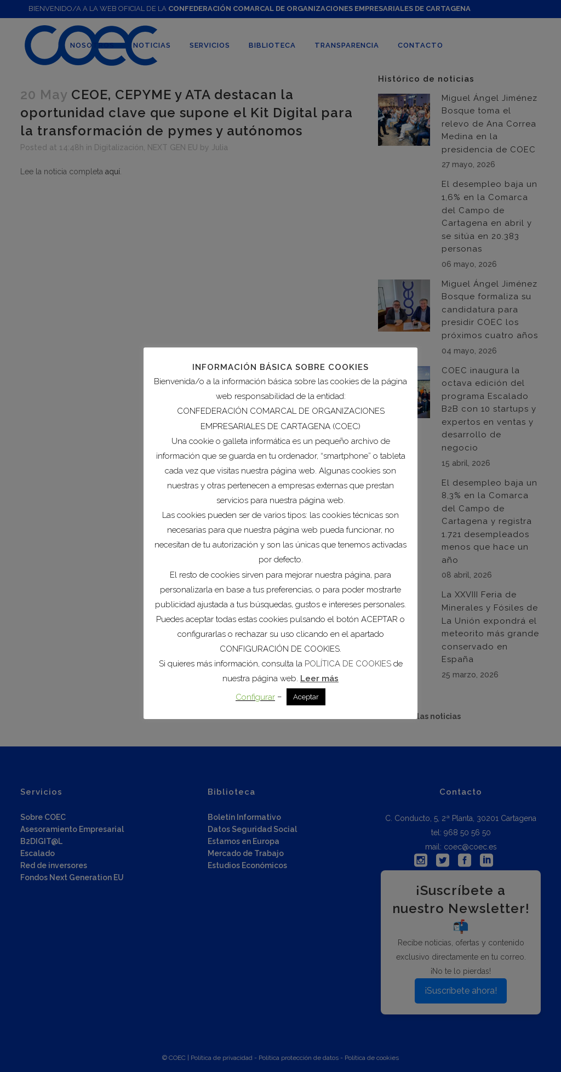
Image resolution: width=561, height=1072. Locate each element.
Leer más (319, 678)
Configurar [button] (255, 697)
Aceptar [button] (306, 697)
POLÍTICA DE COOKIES (348, 664)
